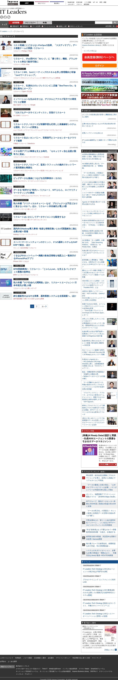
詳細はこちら (109, 650)
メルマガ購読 (27, 658)
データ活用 (36, 26)
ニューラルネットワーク (21, 130)
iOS (20, 261)
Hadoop (16, 234)
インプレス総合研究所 (69, 669)
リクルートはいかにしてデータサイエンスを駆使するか (39, 217)
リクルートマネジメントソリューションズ (27, 78)
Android (46, 157)
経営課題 (15, 23)
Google (33, 105)
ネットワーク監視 (38, 170)
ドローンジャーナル (105, 671)
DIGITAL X (93, 671)
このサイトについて (6, 658)
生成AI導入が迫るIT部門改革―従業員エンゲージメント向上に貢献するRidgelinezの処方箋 (93, 334)
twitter (1, 17)
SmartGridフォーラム (98, 669)
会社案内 (51, 658)
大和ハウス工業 (28, 299)
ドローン (79, 4)
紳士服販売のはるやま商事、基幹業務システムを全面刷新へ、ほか (44, 296)
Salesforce (31, 143)
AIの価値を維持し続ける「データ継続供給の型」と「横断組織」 (93, 166)
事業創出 (25, 26)
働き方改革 (17, 105)
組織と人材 (63, 26)
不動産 (15, 143)
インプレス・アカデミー (24, 674)
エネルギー (71, 4)
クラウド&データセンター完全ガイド (28, 669)
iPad (27, 64)
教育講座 (86, 4)
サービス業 (25, 209)
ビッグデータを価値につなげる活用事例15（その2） (38, 178)
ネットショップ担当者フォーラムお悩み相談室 (55, 671)
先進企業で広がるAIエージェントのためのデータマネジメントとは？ (93, 253)
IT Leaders (13, 12)
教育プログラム (48, 78)
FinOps (24, 51)
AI (14, 115)
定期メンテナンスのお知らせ (92, 133)
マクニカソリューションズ (54, 170)
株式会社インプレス (22, 666)
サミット (16, 248)
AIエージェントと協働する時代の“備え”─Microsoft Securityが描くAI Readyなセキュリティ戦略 (93, 352)
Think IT (44, 669)
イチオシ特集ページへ (107, 464)
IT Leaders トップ (6, 31)
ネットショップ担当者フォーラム (27, 671)
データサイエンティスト (39, 220)
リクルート (17, 51)
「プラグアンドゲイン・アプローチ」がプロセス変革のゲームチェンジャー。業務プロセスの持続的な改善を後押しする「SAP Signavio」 (93, 397)
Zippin (24, 91)
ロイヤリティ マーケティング (28, 181)
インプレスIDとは (90, 51)
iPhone (15, 261)
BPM (15, 275)
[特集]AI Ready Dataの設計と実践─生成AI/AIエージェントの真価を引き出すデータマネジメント (99, 438)
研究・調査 (103, 2)
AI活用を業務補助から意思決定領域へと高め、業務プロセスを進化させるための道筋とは (93, 156)
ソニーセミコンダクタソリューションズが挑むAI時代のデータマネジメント (93, 213)
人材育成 (57, 78)
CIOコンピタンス (76, 26)
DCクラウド (41, 3)
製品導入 (56, 3)
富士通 (29, 91)
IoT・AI (95, 2)
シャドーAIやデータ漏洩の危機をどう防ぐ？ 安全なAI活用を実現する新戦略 (93, 195)
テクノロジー (30, 23)
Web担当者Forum (55, 669)
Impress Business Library (91, 45)
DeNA (15, 181)
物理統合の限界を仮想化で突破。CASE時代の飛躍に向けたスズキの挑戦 (93, 233)
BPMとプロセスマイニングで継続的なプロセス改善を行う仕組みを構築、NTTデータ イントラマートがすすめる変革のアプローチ (93, 410)
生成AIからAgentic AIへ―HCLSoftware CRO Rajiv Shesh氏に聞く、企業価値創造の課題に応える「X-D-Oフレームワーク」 (93, 363)
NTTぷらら (25, 196)
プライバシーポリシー (63, 658)
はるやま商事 (39, 299)
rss (8, 17)
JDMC (18, 115)
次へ (43, 306)
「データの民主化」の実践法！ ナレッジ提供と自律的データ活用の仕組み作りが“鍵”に (93, 175)
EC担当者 (79, 2)
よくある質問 (12, 661)
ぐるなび (26, 261)
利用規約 (18, 658)
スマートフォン (37, 157)
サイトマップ (96, 658)
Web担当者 (71, 2)
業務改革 (15, 26)
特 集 (45, 23)
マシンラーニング (37, 130)
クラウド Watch (84, 669)
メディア (34, 209)
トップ (4, 24)
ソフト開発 (87, 2)
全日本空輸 (24, 248)
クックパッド (32, 234)
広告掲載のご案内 (40, 658)
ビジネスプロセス (24, 275)
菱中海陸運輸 (17, 299)
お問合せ (3, 661)
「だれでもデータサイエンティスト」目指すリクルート (39, 112)
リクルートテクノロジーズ (53, 130)
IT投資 (30, 51)
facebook (5, 17)
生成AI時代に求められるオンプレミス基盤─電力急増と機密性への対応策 (93, 343)
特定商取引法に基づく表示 (81, 658)
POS (23, 64)
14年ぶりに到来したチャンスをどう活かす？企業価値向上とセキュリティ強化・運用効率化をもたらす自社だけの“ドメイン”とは (93, 323)
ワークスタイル (49, 26)
